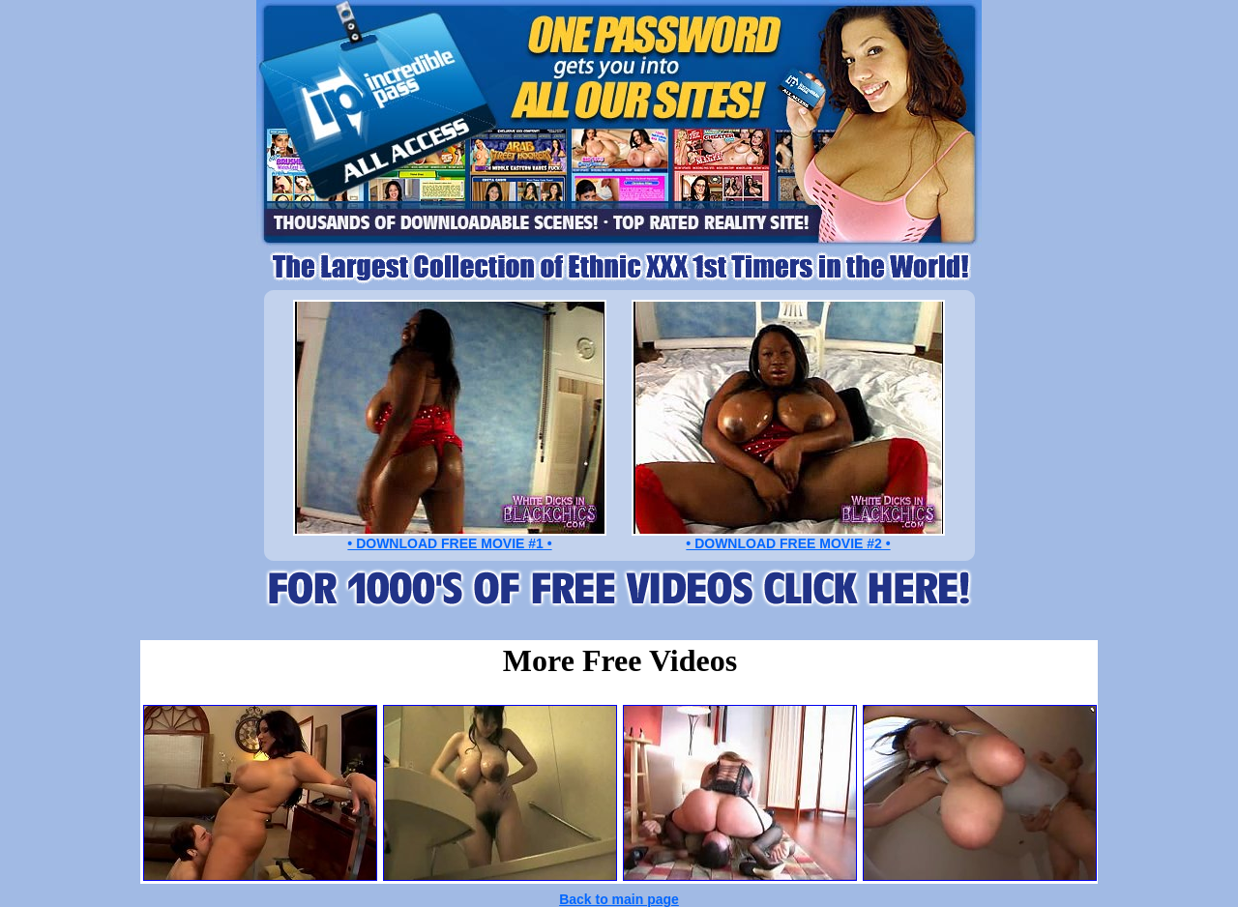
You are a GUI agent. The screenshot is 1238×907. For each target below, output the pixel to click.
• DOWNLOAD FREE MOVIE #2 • (788, 543)
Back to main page (619, 899)
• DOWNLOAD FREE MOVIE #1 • (449, 543)
